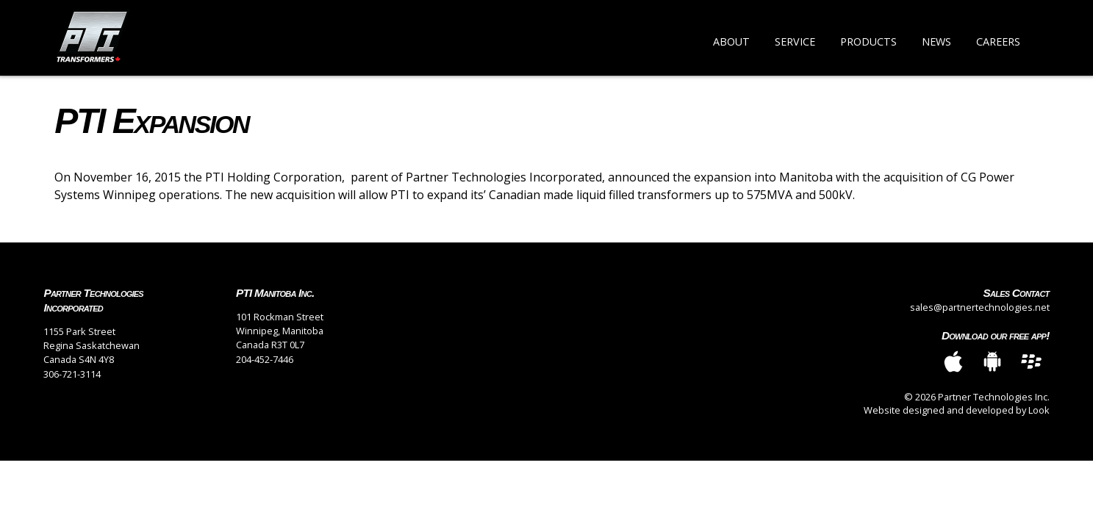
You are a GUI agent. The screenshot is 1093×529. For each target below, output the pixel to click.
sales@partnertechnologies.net (980, 307)
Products (868, 41)
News (936, 41)
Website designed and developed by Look (957, 410)
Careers (998, 41)
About (731, 41)
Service (795, 41)
